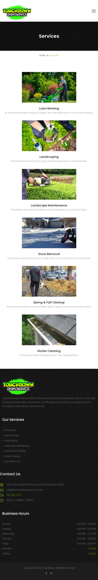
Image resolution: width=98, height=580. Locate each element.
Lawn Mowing (49, 108)
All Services (10, 430)
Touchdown (49, 568)
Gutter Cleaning (49, 351)
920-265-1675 (14, 495)
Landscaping (49, 157)
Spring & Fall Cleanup (49, 302)
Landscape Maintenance (49, 205)
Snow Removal (49, 254)
